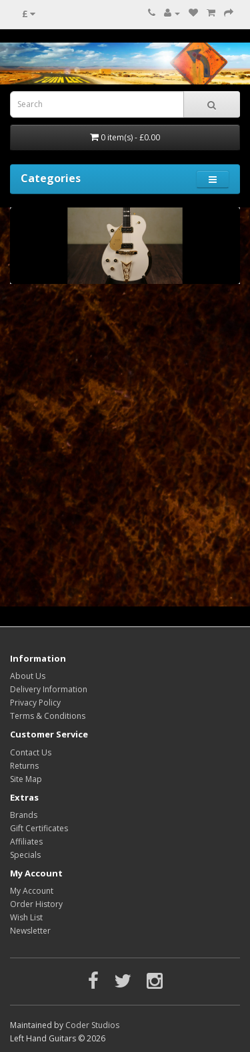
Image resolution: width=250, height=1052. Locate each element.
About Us (27, 676)
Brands (23, 815)
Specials (25, 854)
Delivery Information (48, 689)
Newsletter (30, 930)
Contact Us (30, 752)
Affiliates (26, 841)
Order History (36, 904)
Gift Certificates (39, 828)
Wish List (26, 917)
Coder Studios (92, 1025)
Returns (24, 765)
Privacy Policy (35, 702)
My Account (31, 890)
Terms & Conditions (47, 716)
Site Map (26, 779)
